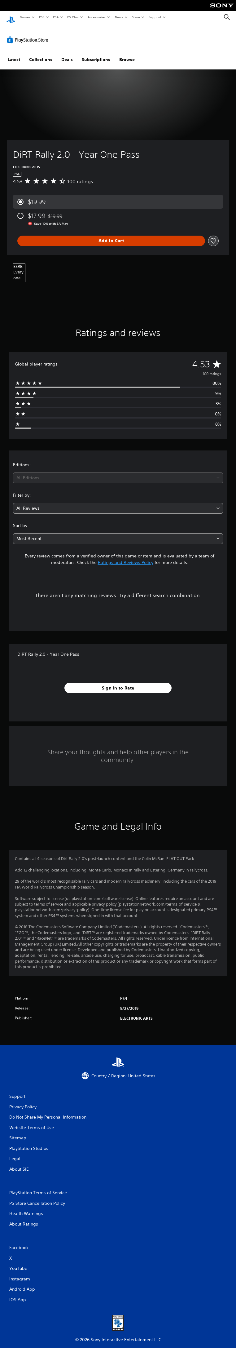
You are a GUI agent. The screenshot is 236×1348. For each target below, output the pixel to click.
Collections (40, 53)
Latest (14, 53)
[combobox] (118, 472)
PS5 (42, 17)
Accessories (96, 17)
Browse (127, 53)
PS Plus (73, 17)
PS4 (56, 17)
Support (154, 17)
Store (136, 17)
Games (25, 17)
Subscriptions (96, 53)
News (119, 17)
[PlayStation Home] (11, 17)
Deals (67, 53)
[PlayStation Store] (29, 34)
